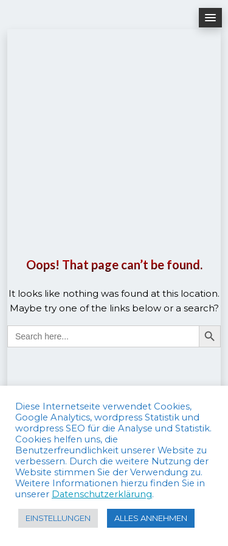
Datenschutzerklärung (102, 494)
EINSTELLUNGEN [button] (58, 518)
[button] (210, 17)
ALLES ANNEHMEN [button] (150, 518)
